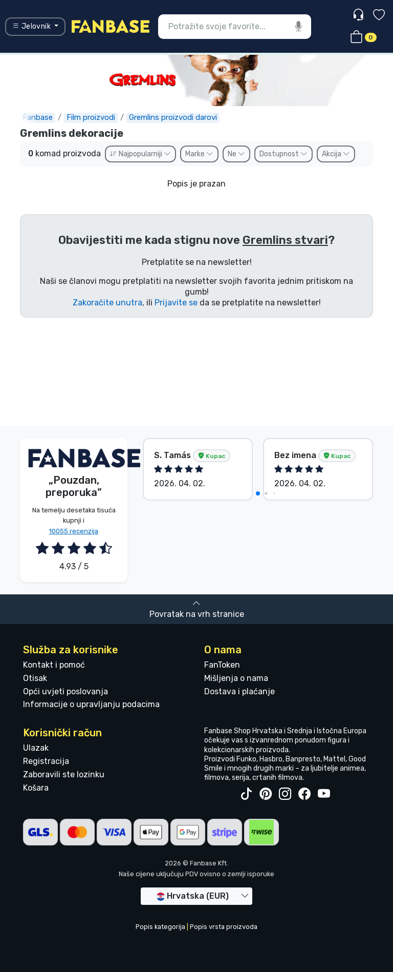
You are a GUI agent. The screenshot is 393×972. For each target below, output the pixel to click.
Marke (199, 154)
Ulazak (36, 748)
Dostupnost (283, 154)
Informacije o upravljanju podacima (91, 704)
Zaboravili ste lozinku (63, 774)
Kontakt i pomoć (54, 665)
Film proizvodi (91, 117)
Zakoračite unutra (107, 302)
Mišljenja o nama (236, 678)
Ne (236, 154)
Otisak (35, 678)
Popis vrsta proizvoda (223, 926)
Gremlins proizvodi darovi (173, 117)
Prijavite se (176, 302)
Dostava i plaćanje (239, 691)
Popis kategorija (160, 926)
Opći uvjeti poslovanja (65, 691)
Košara (36, 788)
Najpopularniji (140, 154)
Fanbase (38, 117)
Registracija (46, 761)
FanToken (222, 665)
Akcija (336, 154)
